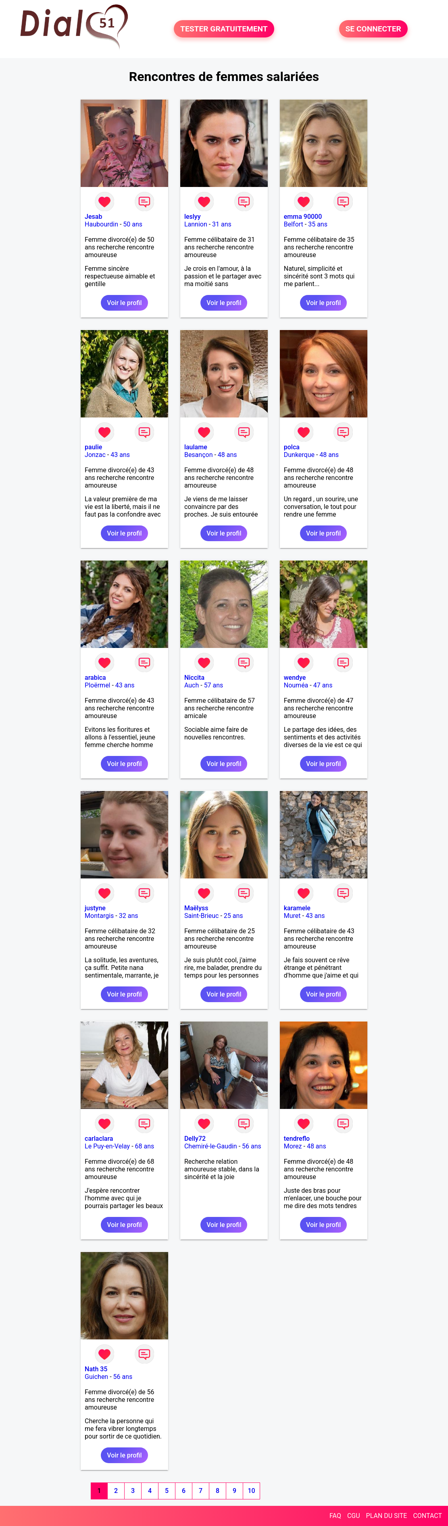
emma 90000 (303, 216)
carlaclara (99, 1138)
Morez (293, 1146)
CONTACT (427, 1516)
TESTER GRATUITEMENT (224, 28)
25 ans (233, 916)
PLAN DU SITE (386, 1516)
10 (251, 1491)
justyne (95, 908)
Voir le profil (124, 303)
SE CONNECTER (373, 28)
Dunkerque (299, 455)
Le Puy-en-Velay (107, 1146)
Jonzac (95, 455)
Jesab (93, 216)
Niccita (194, 677)
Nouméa (296, 685)
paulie (93, 447)
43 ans (120, 455)
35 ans (317, 224)
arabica (95, 677)
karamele (297, 908)
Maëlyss (196, 908)
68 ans (144, 1146)
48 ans (227, 455)
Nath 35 (96, 1369)
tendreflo (297, 1138)
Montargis (99, 916)
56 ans (251, 1146)
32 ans (128, 916)
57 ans (213, 685)
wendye (295, 677)
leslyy (192, 216)
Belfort (293, 224)
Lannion (195, 224)
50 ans (132, 224)
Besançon (198, 455)
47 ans (323, 685)
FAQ (335, 1516)
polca (292, 447)
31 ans (221, 224)
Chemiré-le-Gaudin (210, 1146)
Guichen (96, 1377)
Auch (191, 685)
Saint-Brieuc (201, 916)
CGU (353, 1516)
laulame (195, 447)
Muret (292, 916)
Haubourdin (101, 224)
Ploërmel (97, 685)
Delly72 (195, 1138)
